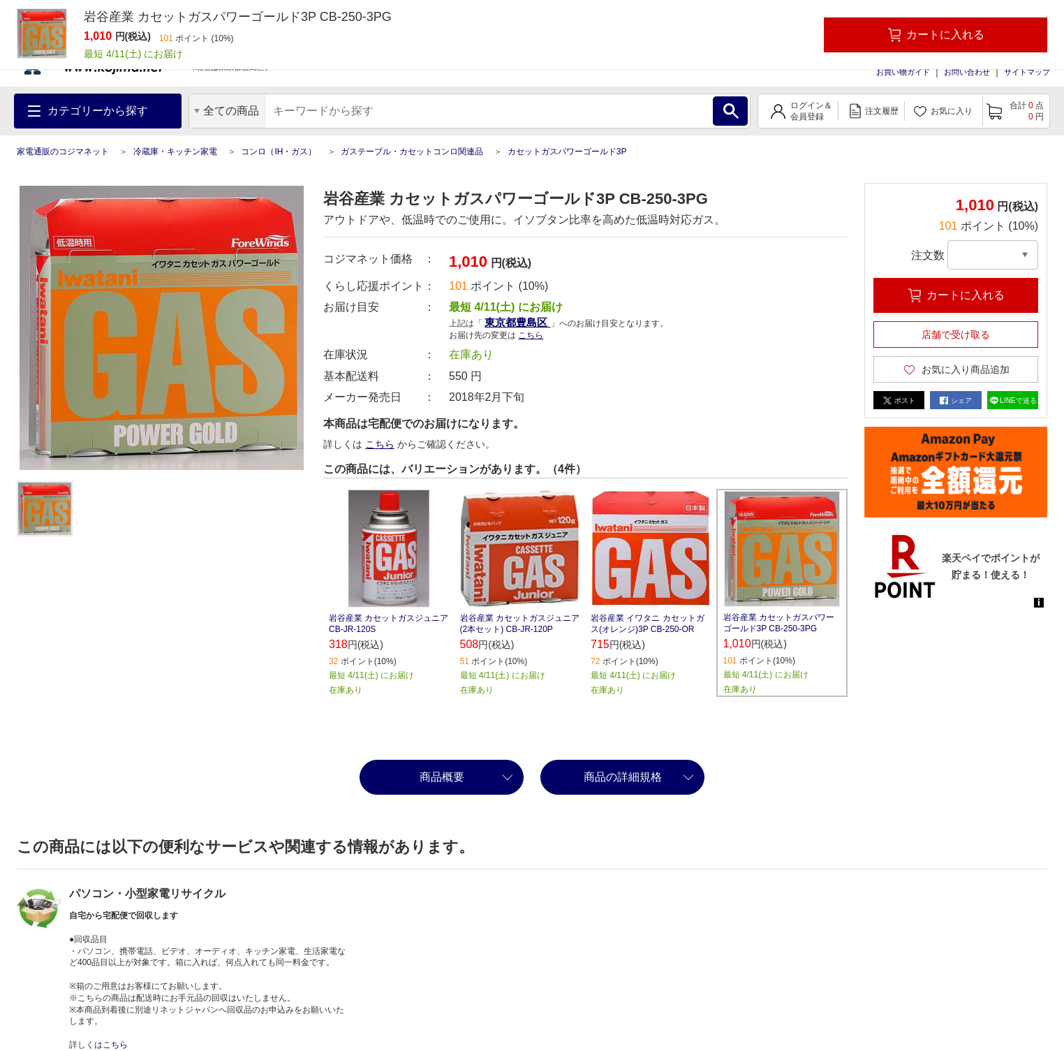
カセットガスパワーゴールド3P (567, 151)
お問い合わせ (967, 72)
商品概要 (442, 777)
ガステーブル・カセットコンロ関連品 (412, 151)
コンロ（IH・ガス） (278, 151)
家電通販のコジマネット (63, 151)
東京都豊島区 (517, 322)
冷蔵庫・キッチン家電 (175, 151)
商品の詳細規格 (623, 777)
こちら (530, 335)
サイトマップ (1027, 72)
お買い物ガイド (903, 72)
